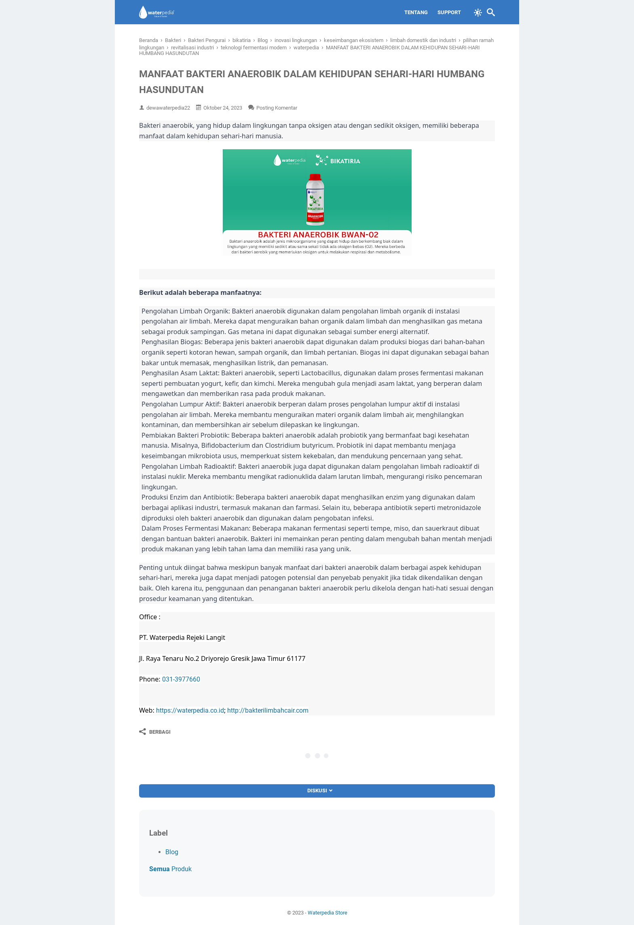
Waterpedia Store (327, 913)
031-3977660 (181, 679)
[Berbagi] (155, 732)
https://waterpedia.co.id (190, 710)
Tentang (416, 12)
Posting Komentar (276, 108)
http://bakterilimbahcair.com (268, 710)
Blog (171, 852)
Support (449, 12)
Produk (170, 869)
